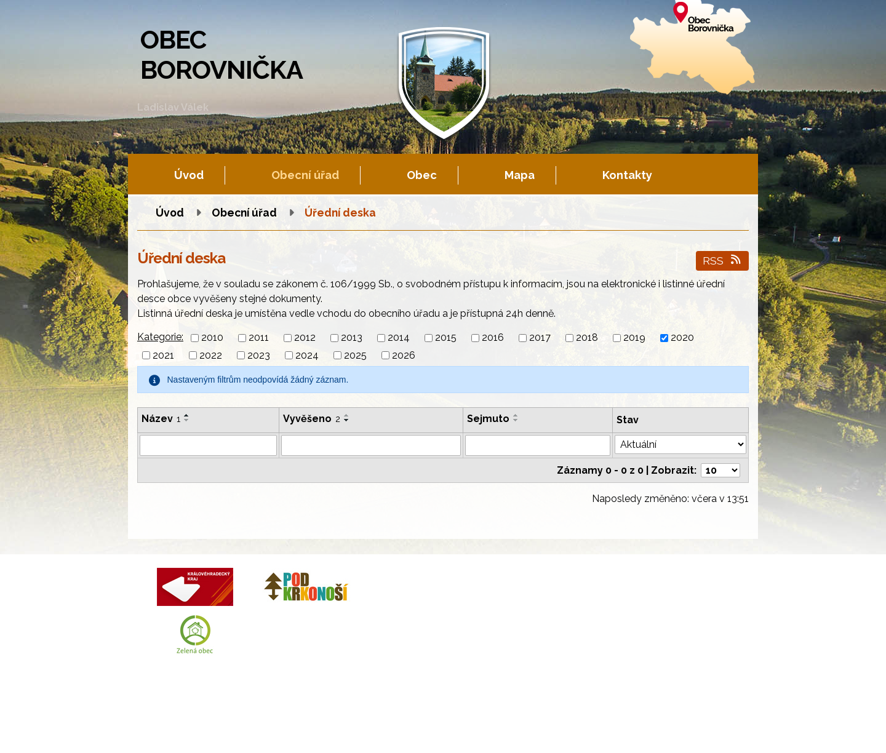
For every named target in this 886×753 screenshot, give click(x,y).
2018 (587, 338)
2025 (355, 355)
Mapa (520, 175)
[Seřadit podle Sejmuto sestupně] (516, 420)
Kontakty (627, 175)
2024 (307, 355)
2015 (446, 338)
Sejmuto (488, 418)
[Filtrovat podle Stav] (680, 444)
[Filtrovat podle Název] (208, 445)
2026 (403, 355)
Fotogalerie (352, 731)
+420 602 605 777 (486, 607)
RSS (723, 260)
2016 (493, 338)
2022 (210, 355)
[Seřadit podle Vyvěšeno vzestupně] (347, 415)
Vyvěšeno (311, 418)
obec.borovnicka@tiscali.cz (507, 636)
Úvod (189, 175)
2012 (305, 338)
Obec (422, 175)
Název (161, 418)
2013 (351, 338)
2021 (163, 355)
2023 (258, 355)
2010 (212, 338)
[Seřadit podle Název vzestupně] (187, 415)
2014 (399, 338)
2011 (259, 338)
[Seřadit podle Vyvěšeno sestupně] (347, 420)
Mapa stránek (408, 731)
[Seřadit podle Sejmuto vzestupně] (516, 415)
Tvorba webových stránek (249, 741)
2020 (682, 338)
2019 (634, 338)
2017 (540, 338)
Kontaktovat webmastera (272, 731)
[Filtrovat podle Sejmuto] (538, 445)
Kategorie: (160, 337)
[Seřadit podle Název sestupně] (187, 420)
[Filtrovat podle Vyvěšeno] (371, 445)
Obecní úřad (305, 175)
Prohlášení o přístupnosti (490, 731)
